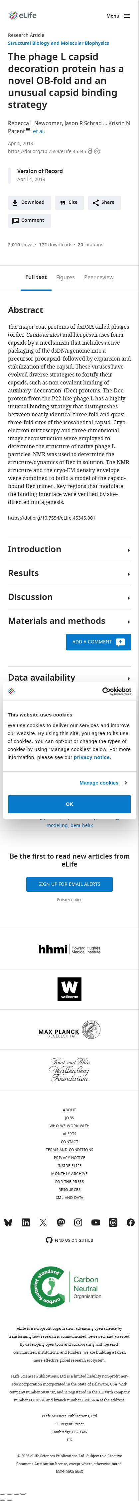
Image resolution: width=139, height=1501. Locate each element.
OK (69, 804)
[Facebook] (130, 1225)
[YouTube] (95, 1225)
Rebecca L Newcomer (35, 123)
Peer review (99, 278)
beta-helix (81, 825)
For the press (69, 1181)
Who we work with (70, 1125)
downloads (55, 244)
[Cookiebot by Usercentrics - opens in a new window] (102, 691)
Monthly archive (69, 1173)
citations (90, 244)
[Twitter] (43, 1225)
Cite (73, 203)
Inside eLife (70, 1165)
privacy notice (92, 757)
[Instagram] (78, 1225)
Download (33, 203)
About (69, 1110)
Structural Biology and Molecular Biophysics (58, 43)
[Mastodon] (61, 1225)
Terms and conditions (69, 1149)
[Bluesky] (8, 1225)
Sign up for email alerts (69, 884)
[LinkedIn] (26, 1225)
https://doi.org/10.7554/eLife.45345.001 (51, 518)
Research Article (26, 35)
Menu (112, 16)
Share (107, 203)
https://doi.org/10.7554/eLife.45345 (47, 151)
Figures (65, 278)
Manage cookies (98, 783)
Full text (36, 277)
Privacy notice (69, 900)
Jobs (69, 1118)
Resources (70, 1189)
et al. (40, 131)
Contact (69, 1141)
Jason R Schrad (83, 123)
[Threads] (113, 1225)
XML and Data (69, 1197)
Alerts (69, 1133)
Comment (35, 222)
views (21, 244)
